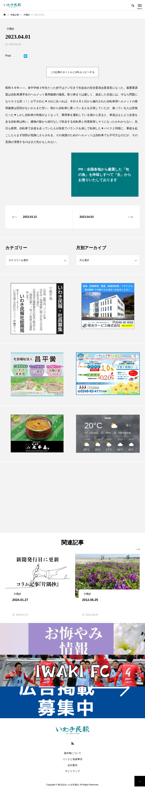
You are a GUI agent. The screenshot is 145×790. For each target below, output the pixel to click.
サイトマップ (72, 771)
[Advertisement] (37, 497)
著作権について (72, 753)
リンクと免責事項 (72, 759)
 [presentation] (137, 549)
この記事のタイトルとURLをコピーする (72, 72)
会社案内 (72, 765)
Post (8, 55)
